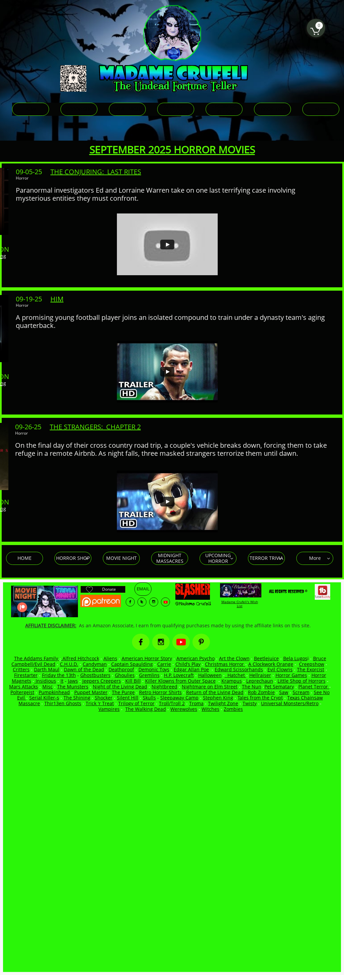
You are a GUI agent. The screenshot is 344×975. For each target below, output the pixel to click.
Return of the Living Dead (215, 692)
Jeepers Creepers (101, 681)
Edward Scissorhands (239, 669)
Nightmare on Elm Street (210, 686)
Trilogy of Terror (136, 703)
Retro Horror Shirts (160, 692)
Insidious (45, 681)
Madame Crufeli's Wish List (239, 603)
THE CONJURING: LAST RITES (95, 171)
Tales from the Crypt (260, 697)
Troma (196, 703)
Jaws (73, 681)
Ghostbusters (95, 675)
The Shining (76, 697)
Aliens (110, 658)
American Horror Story (147, 658)
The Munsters (72, 686)
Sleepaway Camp (179, 697)
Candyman (95, 664)
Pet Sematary (279, 686)
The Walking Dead (145, 709)
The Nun (251, 686)
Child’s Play (188, 664)
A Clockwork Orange (270, 664)
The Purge (123, 692)
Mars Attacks (23, 686)
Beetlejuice (266, 658)
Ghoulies (125, 675)
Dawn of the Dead (84, 669)
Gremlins (149, 675)
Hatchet (236, 675)
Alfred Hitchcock (80, 658)
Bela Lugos (295, 658)
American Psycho (195, 658)
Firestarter (26, 675)
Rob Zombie (261, 692)
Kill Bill (133, 681)
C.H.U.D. (69, 664)
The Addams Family (36, 658)
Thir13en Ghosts (62, 703)
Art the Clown (234, 658)
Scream (301, 692)
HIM (56, 298)
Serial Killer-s (44, 697)
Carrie (164, 664)
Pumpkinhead (54, 692)
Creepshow (311, 664)
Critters (21, 669)
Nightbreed (164, 686)
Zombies (233, 709)
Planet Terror (313, 686)
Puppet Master (91, 692)
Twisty (250, 703)
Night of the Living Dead (120, 686)
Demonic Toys (153, 669)
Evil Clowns (280, 669)
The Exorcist (310, 669)
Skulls (149, 697)
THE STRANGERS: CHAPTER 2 (95, 426)
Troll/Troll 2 (172, 703)
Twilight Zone (223, 703)
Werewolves (183, 709)
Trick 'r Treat (100, 703)
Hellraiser (260, 675)
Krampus (231, 681)
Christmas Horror (225, 664)
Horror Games (291, 675)
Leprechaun (259, 681)
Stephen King (218, 697)
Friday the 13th (59, 675)
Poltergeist (22, 692)
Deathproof (121, 669)
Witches (210, 709)
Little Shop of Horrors (301, 681)
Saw (283, 692)
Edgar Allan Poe (191, 669)
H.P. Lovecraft (179, 675)
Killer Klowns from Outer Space (180, 681)
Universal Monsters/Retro (289, 703)
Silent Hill (127, 697)
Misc (47, 686)
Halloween (210, 675)
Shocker (104, 697)
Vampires (109, 709)
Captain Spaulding (132, 664)
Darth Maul (46, 669)
